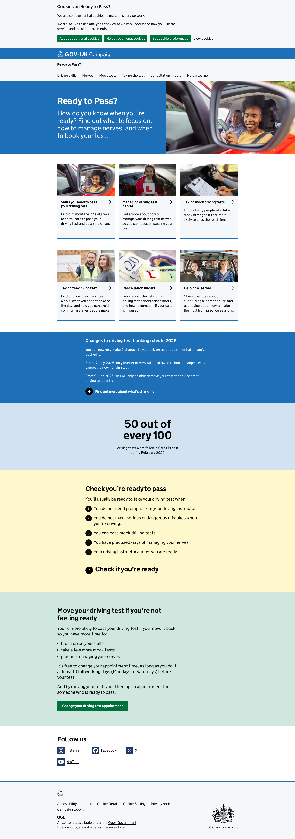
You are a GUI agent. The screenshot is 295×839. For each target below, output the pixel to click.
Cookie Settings (135, 804)
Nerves (88, 75)
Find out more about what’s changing (124, 391)
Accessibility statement (75, 804)
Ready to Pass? (69, 64)
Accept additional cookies (79, 38)
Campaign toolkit (70, 809)
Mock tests (107, 75)
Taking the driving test (79, 288)
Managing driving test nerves (139, 204)
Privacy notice (162, 804)
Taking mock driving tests (204, 202)
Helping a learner (197, 288)
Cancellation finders (165, 75)
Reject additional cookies (126, 38)
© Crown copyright (223, 827)
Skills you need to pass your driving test (79, 204)
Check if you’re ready (127, 569)
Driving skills (67, 75)
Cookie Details (108, 804)
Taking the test (133, 75)
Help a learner (198, 75)
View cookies (203, 38)
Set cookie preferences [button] (170, 38)
